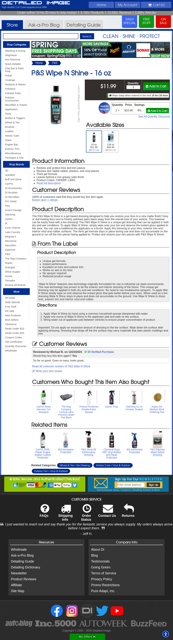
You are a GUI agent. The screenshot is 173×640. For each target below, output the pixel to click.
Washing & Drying (15, 50)
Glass (8, 140)
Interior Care (12, 135)
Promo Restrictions (105, 585)
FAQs (44, 512)
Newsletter (19, 573)
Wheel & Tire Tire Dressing (75, 465)
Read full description (48, 183)
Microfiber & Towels (16, 104)
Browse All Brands (15, 284)
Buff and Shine (13, 179)
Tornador (10, 280)
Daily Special (12, 302)
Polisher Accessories (12, 99)
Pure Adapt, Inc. (103, 591)
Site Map (17, 591)
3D (6, 170)
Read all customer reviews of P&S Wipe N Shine (61, 366)
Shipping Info (65, 514)
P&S (7, 254)
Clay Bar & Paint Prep (14, 70)
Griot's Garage (13, 210)
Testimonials (100, 561)
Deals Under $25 (14, 333)
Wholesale (11, 350)
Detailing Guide (22, 561)
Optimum (10, 249)
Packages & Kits (14, 157)
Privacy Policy (101, 579)
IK (6, 223)
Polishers (10, 88)
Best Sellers (12, 319)
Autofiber (10, 174)
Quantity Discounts (15, 346)
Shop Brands (16, 164)
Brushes (9, 126)
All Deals (10, 297)
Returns (128, 512)
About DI (97, 549)
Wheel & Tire (12, 122)
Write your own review (47, 371)
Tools (8, 113)
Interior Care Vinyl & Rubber (113, 465)
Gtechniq (10, 214)
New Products (13, 315)
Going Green (100, 567)
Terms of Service (103, 573)
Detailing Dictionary (25, 567)
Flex (7, 205)
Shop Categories (16, 44)
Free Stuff (10, 306)
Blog (94, 555)
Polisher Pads (13, 93)
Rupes (8, 262)
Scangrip (10, 267)
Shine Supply (12, 271)
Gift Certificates (13, 341)
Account (127, 4)
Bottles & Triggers (15, 118)
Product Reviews (23, 579)
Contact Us (107, 512)
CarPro (9, 183)
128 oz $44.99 (110, 141)
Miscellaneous (13, 153)
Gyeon (9, 218)
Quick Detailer (13, 63)
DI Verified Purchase (99, 351)
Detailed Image (36, 3)
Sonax (8, 276)
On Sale (9, 311)
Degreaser (11, 55)
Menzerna (10, 240)
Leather (9, 131)
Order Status (86, 514)
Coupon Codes (13, 337)
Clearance (11, 324)
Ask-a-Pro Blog (22, 555)
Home (101, 4)
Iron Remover (12, 59)
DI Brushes (11, 192)
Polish (8, 75)
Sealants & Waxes (15, 84)
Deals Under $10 (14, 328)
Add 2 (157, 110)
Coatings (10, 80)
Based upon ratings (45, 199)
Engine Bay (11, 144)
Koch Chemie (12, 227)
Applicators (11, 109)
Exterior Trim (12, 148)
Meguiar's (10, 236)
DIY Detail (10, 201)
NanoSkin (10, 245)
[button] (165, 634)
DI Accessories (13, 188)
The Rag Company (15, 258)
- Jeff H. (86, 534)
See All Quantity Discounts (154, 116)
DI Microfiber (12, 196)
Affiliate (16, 585)
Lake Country (12, 232)
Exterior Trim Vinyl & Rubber (50, 471)
